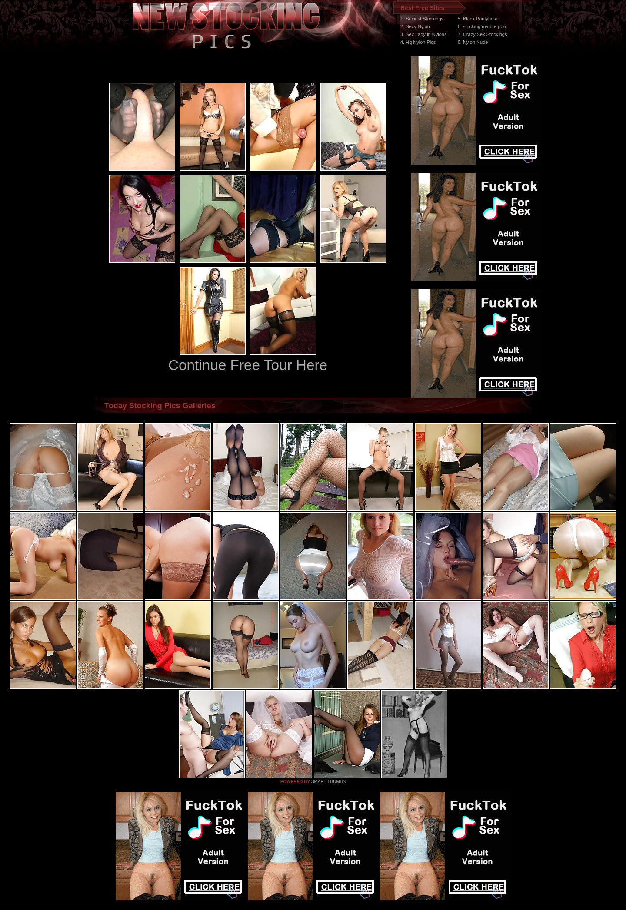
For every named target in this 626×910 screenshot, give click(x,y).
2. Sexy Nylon (415, 26)
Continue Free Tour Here (247, 365)
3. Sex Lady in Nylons (423, 34)
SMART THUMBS (328, 781)
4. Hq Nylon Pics (418, 42)
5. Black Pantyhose (478, 18)
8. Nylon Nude (473, 42)
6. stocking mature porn (483, 26)
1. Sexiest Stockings (421, 18)
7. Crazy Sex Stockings (482, 34)
